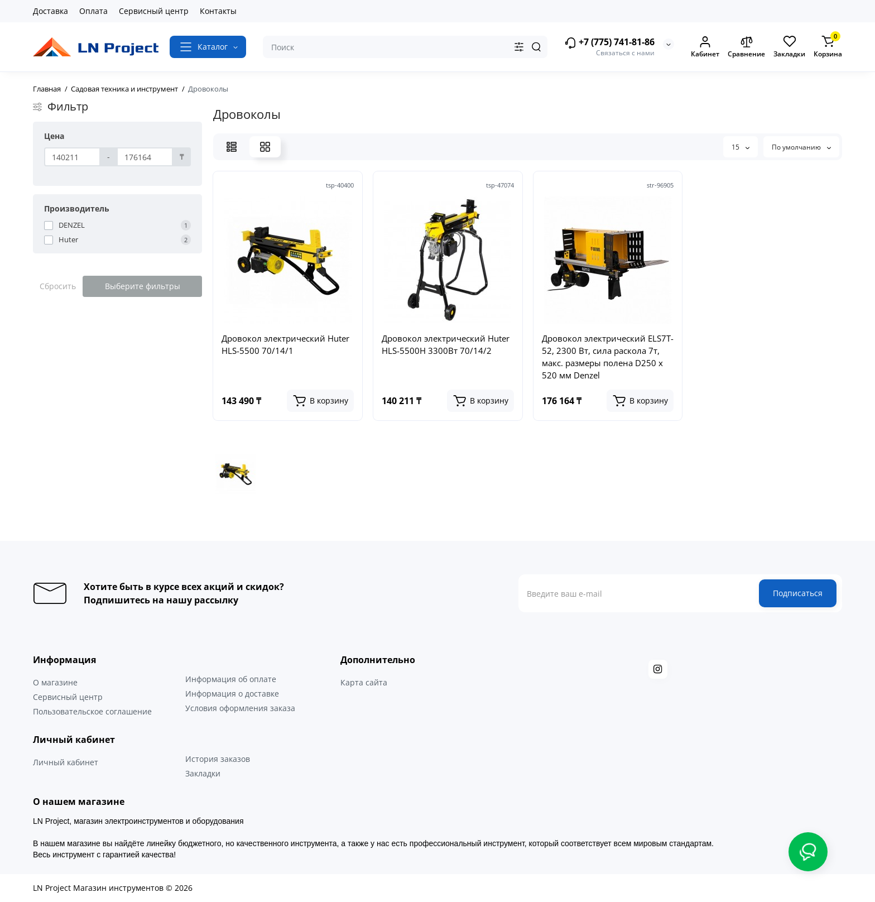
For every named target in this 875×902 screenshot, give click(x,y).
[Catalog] (208, 47)
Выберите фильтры (142, 286)
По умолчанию (801, 147)
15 (740, 147)
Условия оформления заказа (240, 708)
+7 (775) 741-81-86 (609, 42)
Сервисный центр (154, 11)
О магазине (55, 682)
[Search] (536, 47)
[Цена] (72, 156)
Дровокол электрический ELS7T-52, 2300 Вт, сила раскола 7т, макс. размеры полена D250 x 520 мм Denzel (608, 357)
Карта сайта (363, 682)
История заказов (217, 759)
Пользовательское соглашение (92, 711)
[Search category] (519, 47)
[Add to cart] (320, 401)
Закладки (202, 773)
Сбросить (58, 286)
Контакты (218, 11)
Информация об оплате (230, 679)
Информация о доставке (232, 693)
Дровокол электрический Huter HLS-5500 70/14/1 (285, 344)
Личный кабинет (65, 762)
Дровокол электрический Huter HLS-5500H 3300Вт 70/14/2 (445, 344)
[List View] (231, 146)
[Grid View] (265, 146)
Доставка (50, 11)
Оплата (93, 11)
